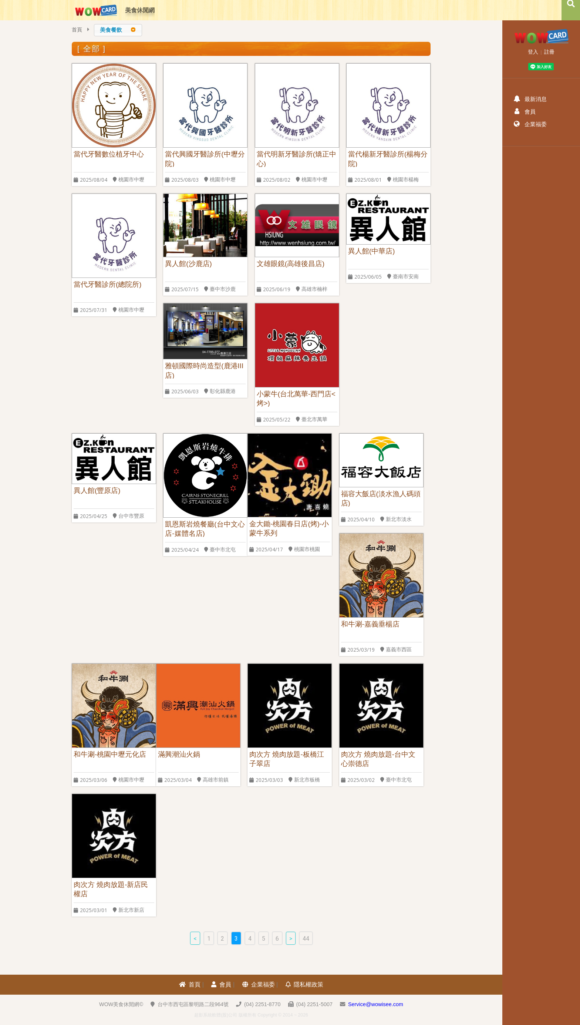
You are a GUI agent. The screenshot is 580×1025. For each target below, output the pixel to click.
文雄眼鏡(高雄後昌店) (290, 264)
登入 (533, 52)
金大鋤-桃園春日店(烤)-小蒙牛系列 (289, 528)
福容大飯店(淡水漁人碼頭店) (381, 498)
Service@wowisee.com (375, 1004)
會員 (221, 984)
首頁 (77, 30)
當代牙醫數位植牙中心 (109, 154)
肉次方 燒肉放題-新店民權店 (111, 889)
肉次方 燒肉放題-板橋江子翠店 (286, 758)
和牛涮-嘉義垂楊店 (370, 624)
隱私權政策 (304, 984)
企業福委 (258, 984)
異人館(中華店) (371, 251)
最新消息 (530, 98)
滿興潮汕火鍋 (179, 754)
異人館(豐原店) (97, 490)
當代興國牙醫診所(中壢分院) (205, 158)
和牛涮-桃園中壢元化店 (110, 754)
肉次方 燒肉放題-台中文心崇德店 (378, 758)
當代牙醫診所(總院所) (107, 284)
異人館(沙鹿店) (188, 264)
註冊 (549, 52)
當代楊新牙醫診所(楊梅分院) (388, 158)
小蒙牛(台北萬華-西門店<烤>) (296, 398)
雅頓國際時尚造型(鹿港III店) (204, 370)
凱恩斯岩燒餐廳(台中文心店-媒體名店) (205, 528)
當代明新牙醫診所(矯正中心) (296, 158)
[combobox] (118, 30)
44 (306, 938)
